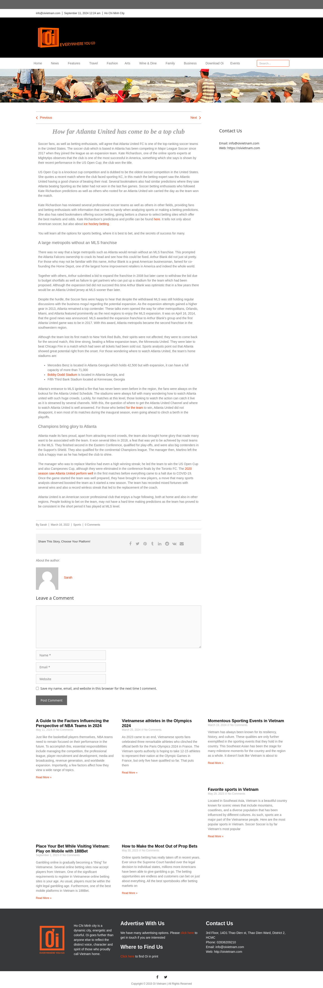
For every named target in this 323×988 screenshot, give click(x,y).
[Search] (285, 63)
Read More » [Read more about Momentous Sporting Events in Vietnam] (215, 763)
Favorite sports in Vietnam (233, 789)
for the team (134, 407)
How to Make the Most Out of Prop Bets (159, 846)
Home (39, 63)
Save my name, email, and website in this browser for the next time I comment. (98, 688)
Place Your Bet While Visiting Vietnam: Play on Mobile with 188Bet (73, 848)
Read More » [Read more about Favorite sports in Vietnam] (215, 836)
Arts (129, 63)
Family (171, 63)
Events (235, 63)
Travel (94, 63)
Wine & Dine (149, 63)
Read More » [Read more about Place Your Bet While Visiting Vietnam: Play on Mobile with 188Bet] (43, 898)
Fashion (112, 63)
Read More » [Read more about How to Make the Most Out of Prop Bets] (129, 893)
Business (191, 63)
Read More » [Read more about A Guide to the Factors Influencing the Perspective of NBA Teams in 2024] (43, 777)
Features (75, 63)
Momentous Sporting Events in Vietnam (246, 721)
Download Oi (215, 63)
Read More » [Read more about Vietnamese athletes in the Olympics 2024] (129, 772)
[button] (130, 543)
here (157, 219)
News (56, 63)
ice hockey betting (96, 224)
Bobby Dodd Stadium (62, 374)
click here (187, 933)
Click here (127, 956)
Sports (77, 524)
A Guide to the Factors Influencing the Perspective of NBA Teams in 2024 (72, 723)
